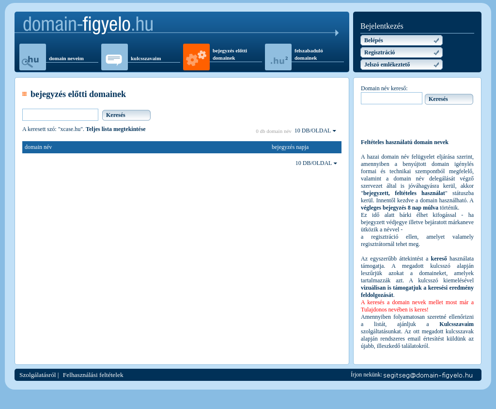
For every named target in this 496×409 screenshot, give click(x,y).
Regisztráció (379, 52)
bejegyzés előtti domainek (230, 54)
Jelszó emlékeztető (387, 64)
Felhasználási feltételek (93, 374)
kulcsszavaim (146, 58)
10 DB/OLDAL (315, 130)
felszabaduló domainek (308, 54)
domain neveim (66, 58)
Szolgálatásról (37, 374)
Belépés (373, 40)
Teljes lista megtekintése (116, 129)
